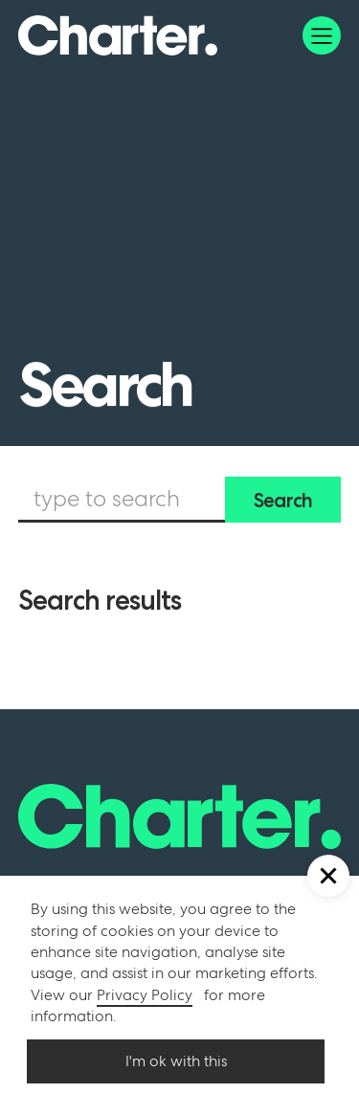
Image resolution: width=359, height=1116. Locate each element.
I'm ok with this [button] (176, 1061)
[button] (322, 35)
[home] (117, 35)
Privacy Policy (144, 995)
